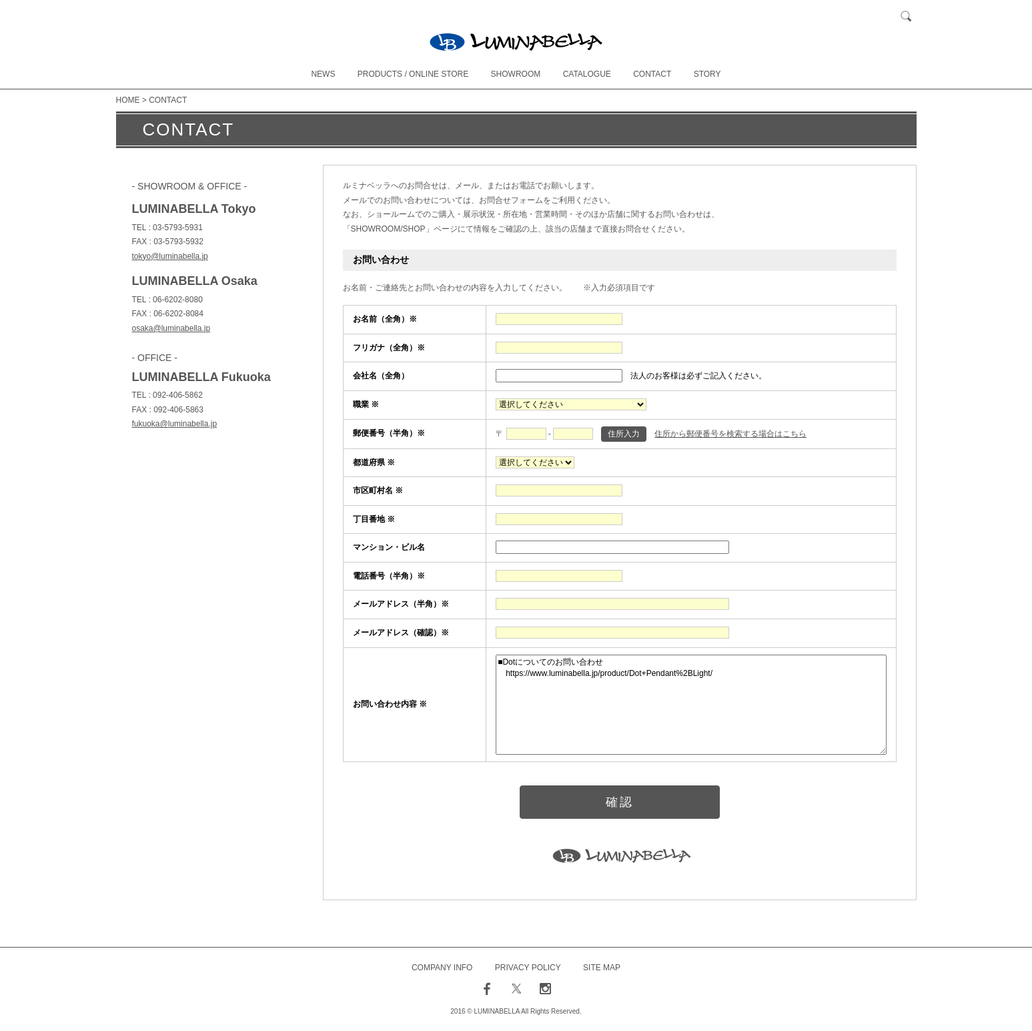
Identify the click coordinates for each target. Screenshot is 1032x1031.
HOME (128, 100)
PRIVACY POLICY (528, 967)
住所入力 (624, 433)
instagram (545, 989)
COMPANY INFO (442, 967)
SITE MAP (601, 967)
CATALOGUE (587, 74)
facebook (487, 989)
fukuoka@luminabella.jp (174, 423)
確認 (620, 802)
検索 (907, 17)
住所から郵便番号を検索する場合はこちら (730, 433)
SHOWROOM (516, 74)
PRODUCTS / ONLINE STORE (413, 74)
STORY (707, 74)
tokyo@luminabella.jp (170, 256)
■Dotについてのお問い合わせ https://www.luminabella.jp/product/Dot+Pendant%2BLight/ (691, 705)
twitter (516, 989)
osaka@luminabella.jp (171, 328)
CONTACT (652, 74)
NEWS (323, 74)
